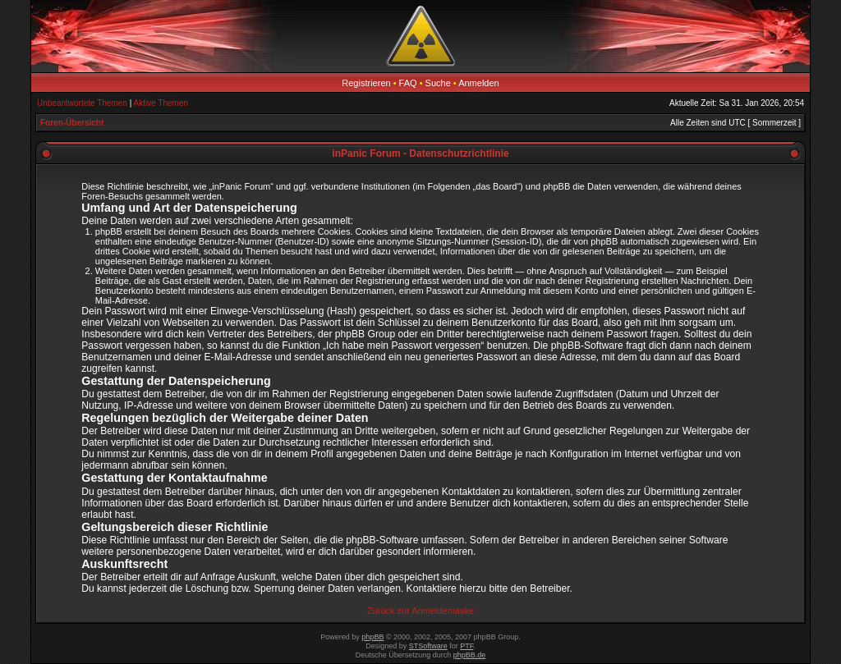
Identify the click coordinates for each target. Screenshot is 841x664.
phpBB (372, 637)
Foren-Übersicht (71, 122)
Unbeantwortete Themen (82, 103)
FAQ (408, 83)
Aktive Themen (161, 103)
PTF (466, 646)
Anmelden (478, 83)
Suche (438, 83)
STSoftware (428, 646)
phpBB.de (469, 655)
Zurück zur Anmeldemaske (420, 611)
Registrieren (366, 83)
